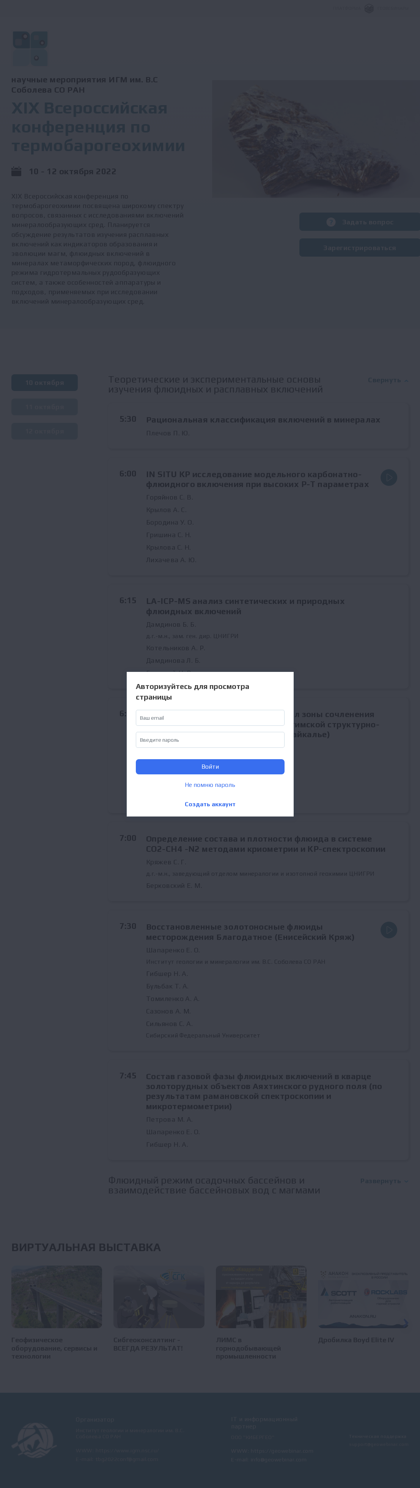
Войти (210, 766)
